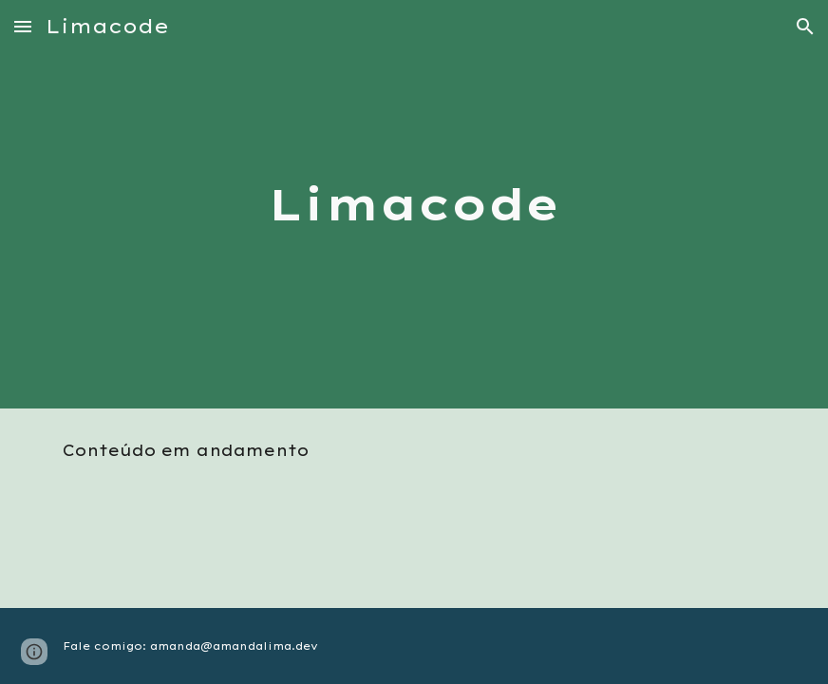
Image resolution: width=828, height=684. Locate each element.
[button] (23, 26)
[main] (414, 204)
